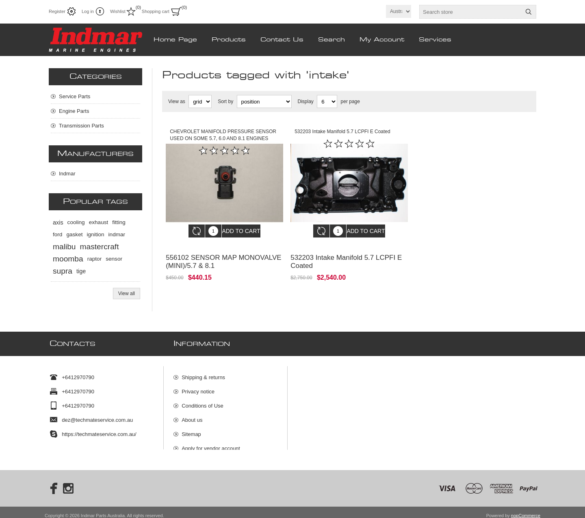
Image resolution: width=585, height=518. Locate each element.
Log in (88, 11)
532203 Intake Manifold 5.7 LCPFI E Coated (346, 255)
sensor (114, 259)
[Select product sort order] (264, 101)
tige (81, 271)
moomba (68, 259)
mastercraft (99, 246)
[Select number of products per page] (327, 101)
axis (58, 222)
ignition (95, 234)
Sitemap (191, 430)
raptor (94, 259)
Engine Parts (74, 111)
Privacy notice (198, 387)
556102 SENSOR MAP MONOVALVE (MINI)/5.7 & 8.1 (223, 255)
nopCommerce (525, 509)
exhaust (98, 222)
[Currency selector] (398, 11)
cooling (76, 222)
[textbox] (470, 11)
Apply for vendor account (211, 444)
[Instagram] (68, 481)
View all (126, 293)
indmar (117, 234)
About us (192, 416)
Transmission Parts (81, 126)
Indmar (67, 174)
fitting (119, 222)
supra (62, 271)
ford (57, 234)
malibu (64, 246)
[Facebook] (51, 481)
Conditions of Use (202, 402)
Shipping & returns (203, 373)
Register (57, 11)
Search (528, 11)
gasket (74, 234)
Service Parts (74, 96)
